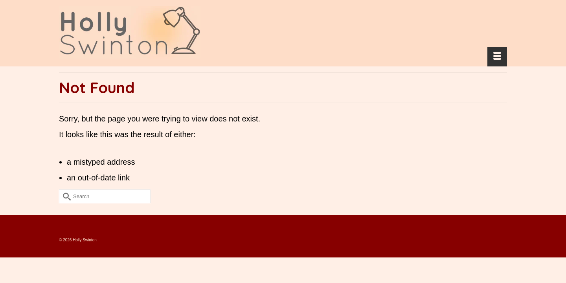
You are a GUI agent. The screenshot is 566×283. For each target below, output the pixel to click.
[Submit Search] (65, 212)
